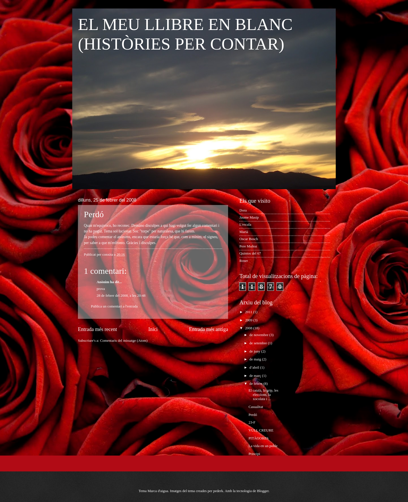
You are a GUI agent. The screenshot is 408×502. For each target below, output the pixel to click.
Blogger (263, 491)
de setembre (258, 343)
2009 (249, 320)
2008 (249, 328)
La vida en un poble (262, 446)
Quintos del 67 (250, 253)
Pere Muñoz (248, 246)
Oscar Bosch (248, 239)
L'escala (245, 225)
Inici (153, 329)
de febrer (256, 384)
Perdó (252, 415)
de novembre (259, 335)
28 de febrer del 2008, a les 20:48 (121, 296)
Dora (243, 210)
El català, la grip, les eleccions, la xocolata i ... (263, 394)
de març (255, 376)
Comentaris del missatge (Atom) (124, 341)
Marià (243, 232)
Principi (254, 454)
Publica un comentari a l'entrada (114, 306)
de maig (255, 359)
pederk (218, 491)
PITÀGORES (258, 438)
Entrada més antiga (208, 329)
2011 (249, 312)
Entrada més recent (97, 329)
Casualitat (255, 407)
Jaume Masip (249, 217)
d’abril (254, 367)
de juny (255, 351)
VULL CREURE (260, 430)
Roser (243, 261)
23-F (251, 422)
